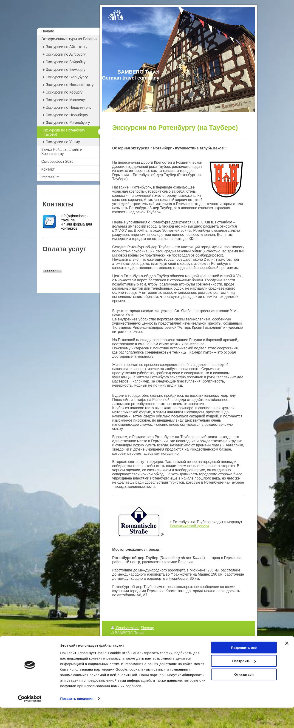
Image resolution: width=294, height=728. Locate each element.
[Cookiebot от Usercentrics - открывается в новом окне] (30, 719)
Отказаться (244, 695)
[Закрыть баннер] (286, 663)
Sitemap (147, 628)
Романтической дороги (189, 526)
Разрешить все (244, 668)
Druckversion (125, 628)
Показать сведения (76, 719)
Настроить (244, 681)
